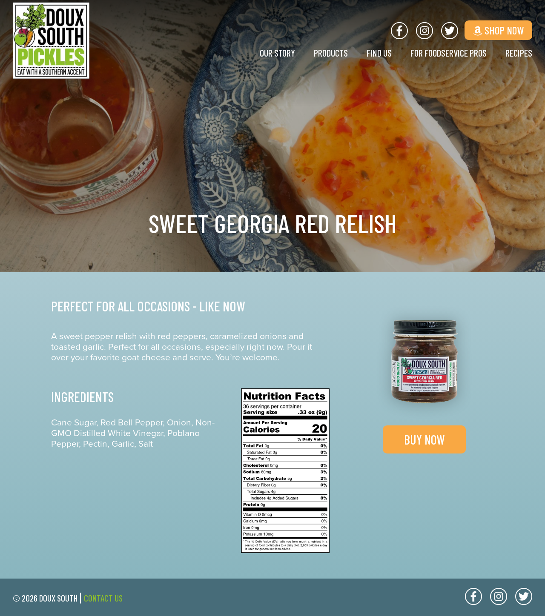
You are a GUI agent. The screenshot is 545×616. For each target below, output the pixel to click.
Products (317, 53)
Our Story (261, 53)
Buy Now (424, 439)
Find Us (368, 53)
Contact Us (103, 598)
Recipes (517, 53)
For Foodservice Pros (443, 53)
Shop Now (498, 29)
